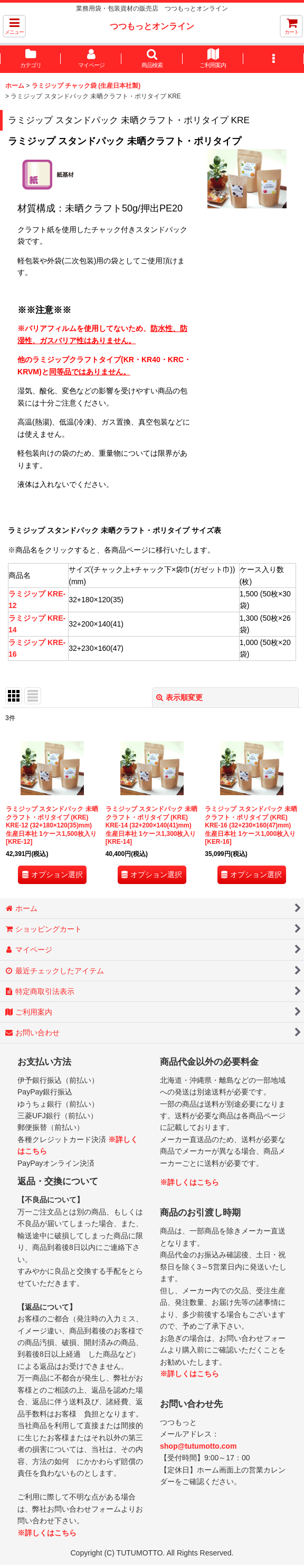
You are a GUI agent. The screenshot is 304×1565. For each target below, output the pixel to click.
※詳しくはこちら (47, 1533)
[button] (14, 26)
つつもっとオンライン (152, 26)
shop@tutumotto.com (198, 1446)
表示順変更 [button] (179, 697)
